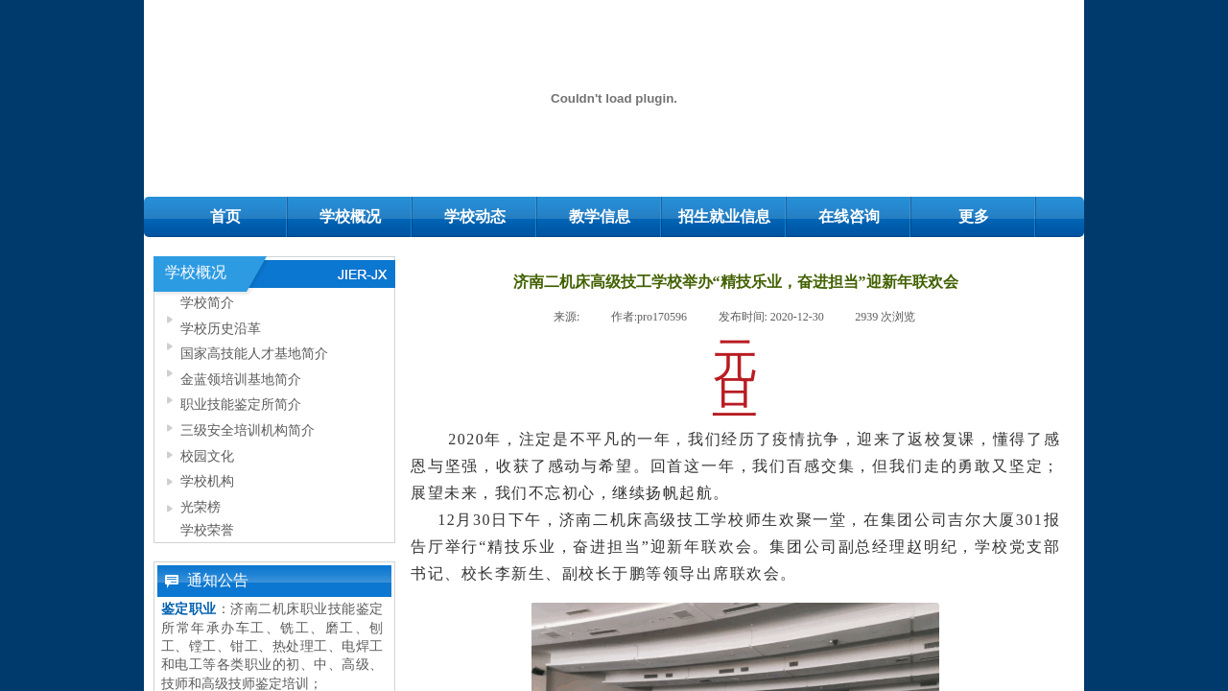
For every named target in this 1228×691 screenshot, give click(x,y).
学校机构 (207, 480)
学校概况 (350, 216)
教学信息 (599, 216)
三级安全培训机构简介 (247, 430)
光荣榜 (200, 506)
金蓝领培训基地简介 (240, 379)
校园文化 (207, 456)
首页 (225, 216)
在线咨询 (849, 216)
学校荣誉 (207, 529)
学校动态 (475, 216)
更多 (973, 216)
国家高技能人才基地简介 (254, 353)
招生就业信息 (724, 216)
